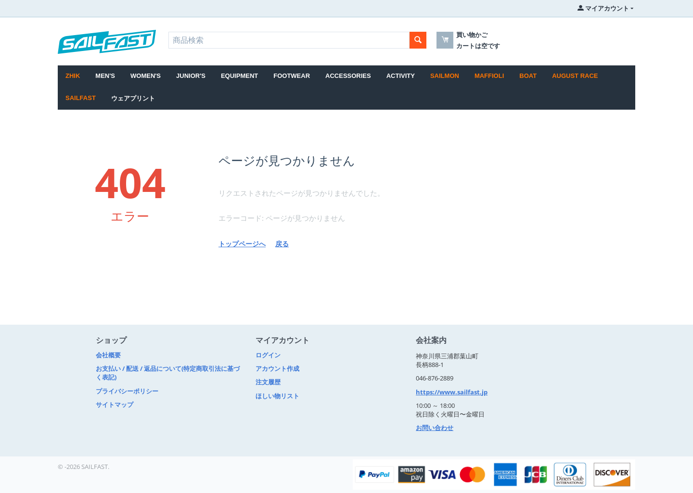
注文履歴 (268, 382)
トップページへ (242, 243)
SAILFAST (80, 97)
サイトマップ (114, 404)
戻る (282, 243)
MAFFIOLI (489, 75)
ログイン (268, 355)
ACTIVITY (400, 75)
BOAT (528, 75)
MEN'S (105, 75)
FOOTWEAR (291, 75)
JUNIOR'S (190, 75)
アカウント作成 (277, 368)
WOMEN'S (145, 75)
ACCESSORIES (348, 75)
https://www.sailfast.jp (452, 392)
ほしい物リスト (277, 396)
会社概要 (108, 355)
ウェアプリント (133, 98)
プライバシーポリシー (127, 391)
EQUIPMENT (239, 75)
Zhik (72, 75)
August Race (575, 75)
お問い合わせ (434, 427)
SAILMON (444, 75)
